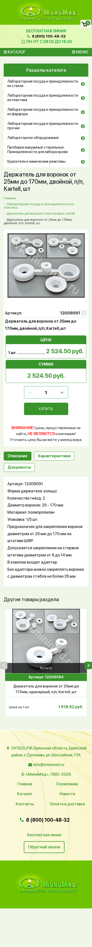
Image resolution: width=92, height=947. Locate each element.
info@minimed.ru (48, 764)
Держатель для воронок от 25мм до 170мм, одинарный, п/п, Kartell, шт (46, 689)
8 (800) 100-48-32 (46, 36)
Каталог (15, 52)
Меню (80, 52)
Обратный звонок (44, 847)
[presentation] (3, 665)
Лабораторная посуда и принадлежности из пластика (42, 97)
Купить (46, 668)
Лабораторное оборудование (33, 137)
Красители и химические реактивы (36, 161)
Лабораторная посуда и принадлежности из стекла (42, 83)
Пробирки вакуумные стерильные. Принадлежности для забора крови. (37, 149)
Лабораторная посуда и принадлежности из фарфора (42, 111)
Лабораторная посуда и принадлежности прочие (42, 125)
